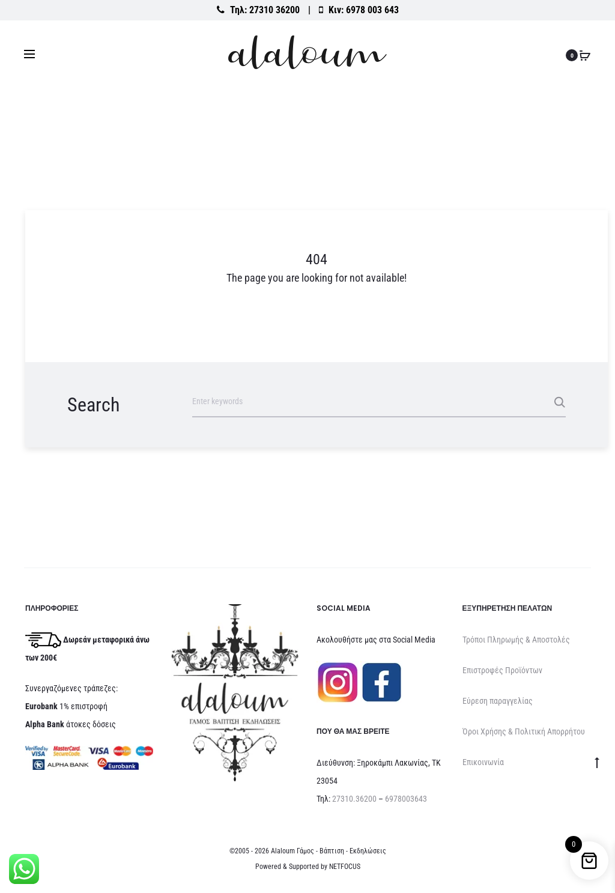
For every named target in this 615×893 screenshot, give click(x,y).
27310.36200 (354, 799)
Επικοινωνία (483, 762)
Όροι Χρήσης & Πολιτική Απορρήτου (523, 731)
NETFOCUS (344, 866)
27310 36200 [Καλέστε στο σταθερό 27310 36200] (274, 10)
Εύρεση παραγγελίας (497, 701)
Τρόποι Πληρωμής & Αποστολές (516, 639)
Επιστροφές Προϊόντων (502, 670)
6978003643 (406, 799)
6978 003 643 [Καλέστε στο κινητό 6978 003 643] (372, 10)
